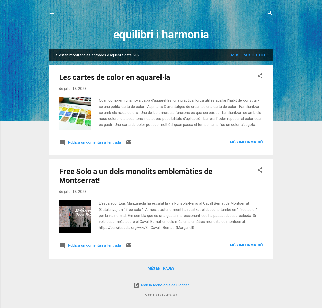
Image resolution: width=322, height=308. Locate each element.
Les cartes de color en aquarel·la (114, 77)
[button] (260, 77)
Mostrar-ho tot (248, 55)
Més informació (246, 142)
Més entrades (161, 268)
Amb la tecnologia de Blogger (161, 285)
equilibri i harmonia (161, 34)
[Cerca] (270, 13)
